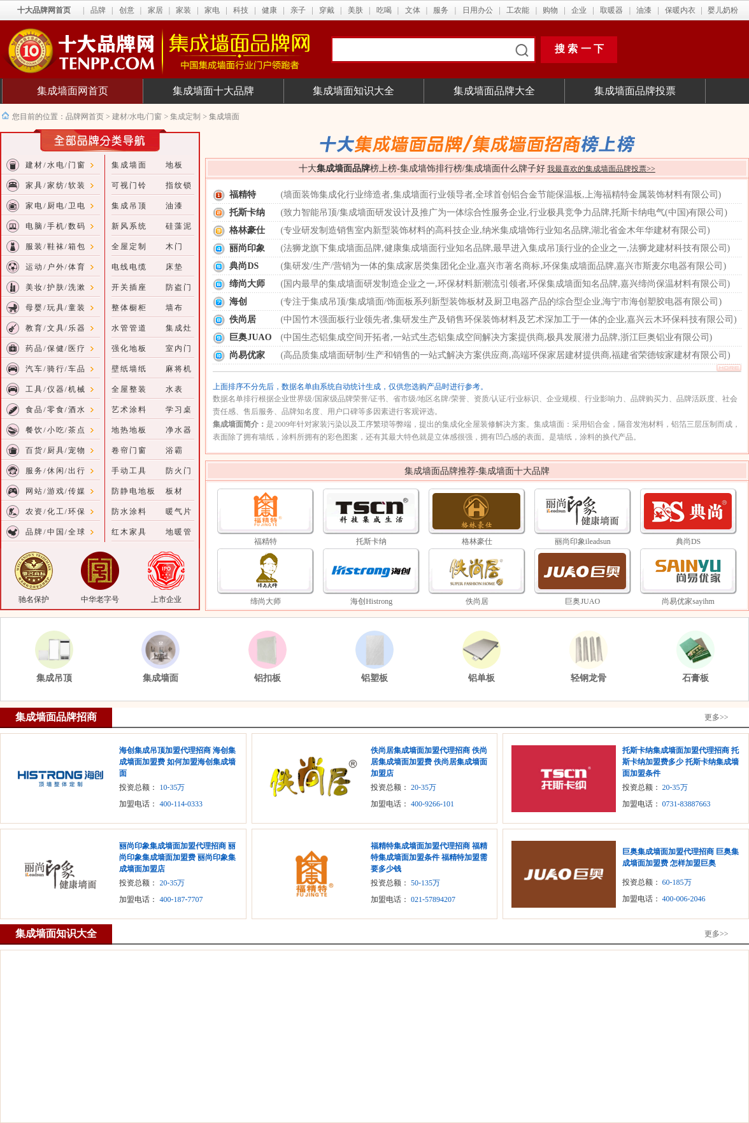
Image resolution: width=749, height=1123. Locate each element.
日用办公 (477, 10)
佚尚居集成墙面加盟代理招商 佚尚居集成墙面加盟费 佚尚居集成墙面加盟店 (429, 762)
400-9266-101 (432, 803)
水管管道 (129, 328)
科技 (240, 10)
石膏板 (695, 678)
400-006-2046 (684, 898)
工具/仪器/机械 (55, 389)
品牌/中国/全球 (55, 531)
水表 (174, 389)
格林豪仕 (247, 230)
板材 (174, 491)
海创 (238, 301)
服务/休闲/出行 (55, 470)
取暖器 (611, 10)
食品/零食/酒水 (55, 409)
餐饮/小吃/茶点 (55, 430)
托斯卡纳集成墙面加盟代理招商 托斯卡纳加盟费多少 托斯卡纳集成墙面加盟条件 (680, 762)
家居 (155, 10)
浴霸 (174, 450)
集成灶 (179, 328)
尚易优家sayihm (688, 601)
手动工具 (129, 470)
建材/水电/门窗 (137, 116)
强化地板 (129, 348)
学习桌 (179, 409)
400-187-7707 (181, 899)
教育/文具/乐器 (55, 328)
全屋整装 (129, 389)
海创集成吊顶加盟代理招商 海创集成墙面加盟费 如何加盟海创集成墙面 (177, 762)
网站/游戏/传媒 (55, 491)
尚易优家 (247, 355)
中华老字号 (100, 599)
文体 (412, 10)
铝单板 (481, 678)
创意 (126, 10)
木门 (174, 246)
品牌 (98, 10)
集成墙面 (129, 165)
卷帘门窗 (129, 450)
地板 (174, 165)
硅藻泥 (179, 226)
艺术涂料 (129, 409)
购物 (550, 10)
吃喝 (384, 10)
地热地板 (129, 430)
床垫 (174, 266)
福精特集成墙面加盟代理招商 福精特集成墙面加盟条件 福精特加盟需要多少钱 (429, 857)
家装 (183, 10)
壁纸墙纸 (129, 368)
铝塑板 (374, 678)
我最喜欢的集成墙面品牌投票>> (601, 168)
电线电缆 (129, 266)
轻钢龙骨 (588, 678)
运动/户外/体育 (55, 266)
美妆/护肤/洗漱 (55, 287)
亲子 (298, 10)
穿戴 (326, 10)
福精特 (242, 194)
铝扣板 (267, 678)
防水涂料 (129, 511)
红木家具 (129, 531)
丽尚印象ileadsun (583, 541)
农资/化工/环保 (55, 511)
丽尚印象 (247, 248)
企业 (579, 10)
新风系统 (129, 226)
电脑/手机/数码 (55, 226)
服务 (440, 10)
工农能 (517, 10)
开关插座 (129, 287)
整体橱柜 (129, 307)
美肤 (355, 10)
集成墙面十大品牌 (213, 90)
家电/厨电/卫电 (55, 205)
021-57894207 (433, 899)
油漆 (644, 10)
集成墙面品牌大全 (494, 90)
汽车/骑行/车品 (55, 368)
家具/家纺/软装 (55, 185)
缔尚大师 (247, 284)
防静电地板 (133, 491)
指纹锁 (179, 185)
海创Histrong (371, 601)
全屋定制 (129, 246)
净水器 (179, 430)
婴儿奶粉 (723, 10)
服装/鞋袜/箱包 (55, 246)
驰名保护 (33, 599)
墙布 (174, 307)
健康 (269, 10)
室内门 (179, 348)
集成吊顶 (129, 205)
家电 (212, 10)
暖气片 (179, 511)
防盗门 (179, 287)
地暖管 (179, 531)
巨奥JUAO (250, 337)
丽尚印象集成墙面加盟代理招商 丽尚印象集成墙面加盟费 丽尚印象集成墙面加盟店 (177, 857)
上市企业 (166, 599)
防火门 (179, 470)
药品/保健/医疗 (55, 348)
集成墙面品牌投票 (635, 90)
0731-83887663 (686, 803)
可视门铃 (129, 185)
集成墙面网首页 (72, 90)
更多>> (716, 717)
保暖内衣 (680, 10)
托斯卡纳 (247, 212)
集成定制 (185, 116)
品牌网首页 (86, 116)
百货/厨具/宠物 (55, 450)
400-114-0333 (181, 803)
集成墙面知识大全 (353, 90)
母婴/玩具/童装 (55, 307)
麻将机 (179, 368)
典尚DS (244, 266)
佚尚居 (242, 319)
